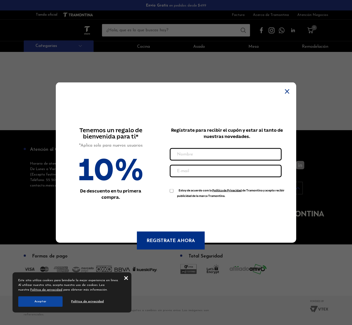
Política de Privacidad (227, 190)
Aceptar (40, 301)
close (126, 278)
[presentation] (209, 212)
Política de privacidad (46, 289)
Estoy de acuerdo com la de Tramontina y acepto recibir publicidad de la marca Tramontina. (230, 191)
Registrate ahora (171, 240)
